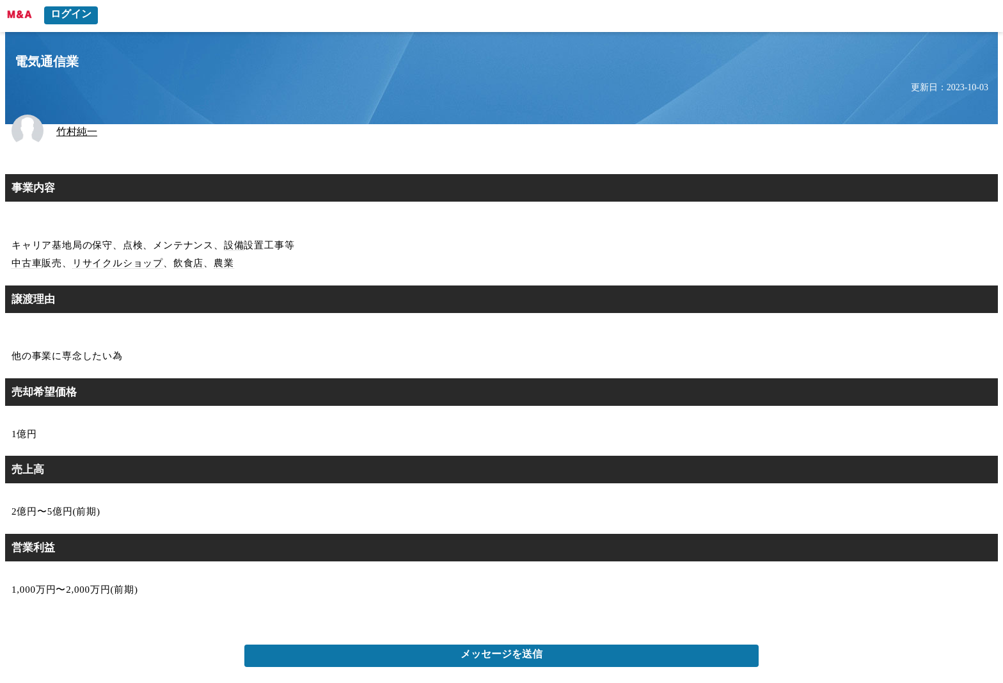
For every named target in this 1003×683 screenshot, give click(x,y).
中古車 (27, 263)
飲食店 (188, 263)
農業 (224, 263)
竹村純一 (76, 131)
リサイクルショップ (117, 263)
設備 (234, 245)
